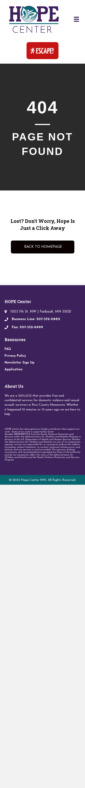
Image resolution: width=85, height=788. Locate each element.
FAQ (8, 349)
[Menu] (76, 19)
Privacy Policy (15, 356)
